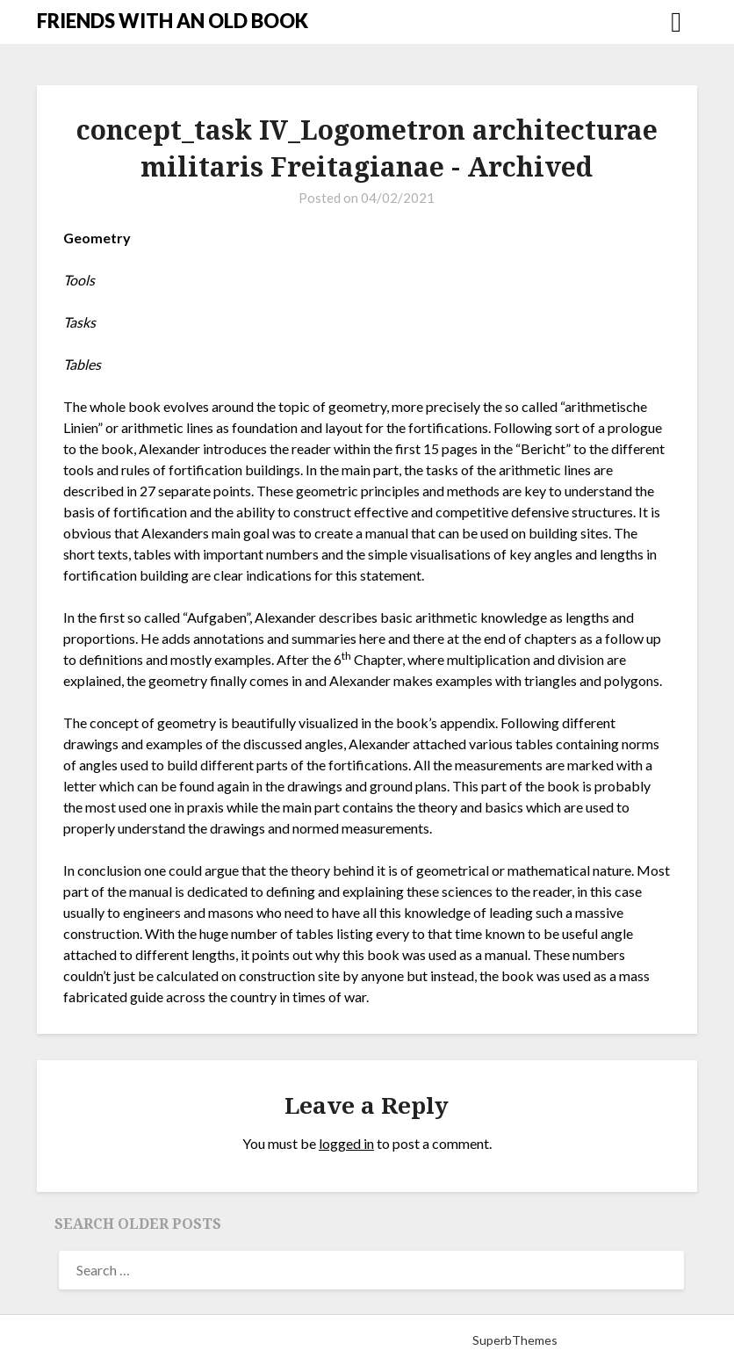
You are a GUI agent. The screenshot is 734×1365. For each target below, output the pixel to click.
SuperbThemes (515, 1339)
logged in (346, 1143)
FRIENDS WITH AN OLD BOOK (172, 20)
